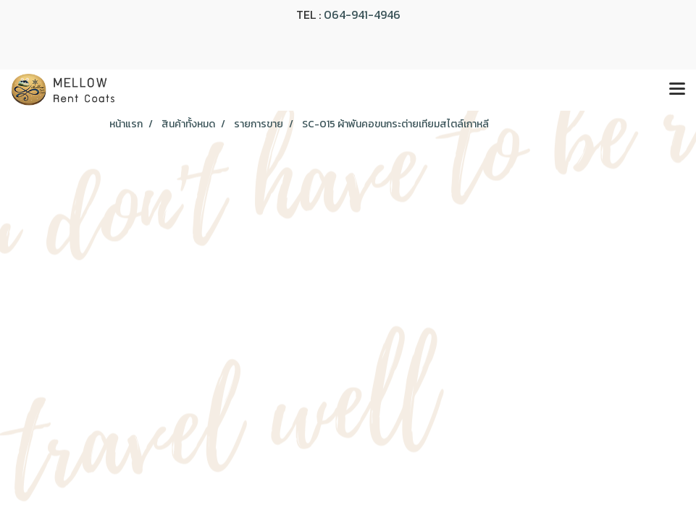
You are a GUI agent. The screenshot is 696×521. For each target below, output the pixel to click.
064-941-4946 (362, 14)
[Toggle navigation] (677, 90)
